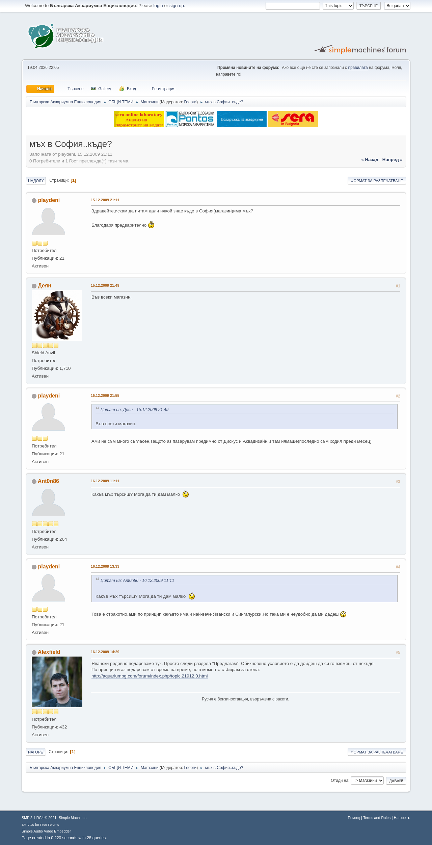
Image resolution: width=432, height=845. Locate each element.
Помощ (354, 818)
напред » (392, 159)
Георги (190, 102)
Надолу (36, 181)
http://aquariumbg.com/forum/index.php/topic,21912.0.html (149, 675)
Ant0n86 (48, 481)
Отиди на (339, 780)
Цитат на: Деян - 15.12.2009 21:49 (134, 409)
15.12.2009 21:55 (105, 395)
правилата (358, 67)
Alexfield (49, 652)
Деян (44, 285)
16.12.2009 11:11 (105, 481)
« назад (369, 159)
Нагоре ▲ (402, 818)
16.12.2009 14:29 (105, 652)
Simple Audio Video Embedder (46, 831)
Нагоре (35, 752)
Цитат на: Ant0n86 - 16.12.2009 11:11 (137, 580)
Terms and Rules (376, 818)
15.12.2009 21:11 (105, 200)
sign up (176, 5)
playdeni (49, 200)
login (158, 5)
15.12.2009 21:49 (105, 285)
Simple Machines (72, 818)
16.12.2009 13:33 (105, 566)
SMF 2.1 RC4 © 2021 (39, 818)
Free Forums (49, 824)
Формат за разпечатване (377, 181)
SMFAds (28, 824)
